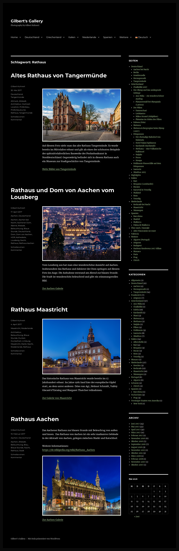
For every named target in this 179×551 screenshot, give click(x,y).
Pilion (136, 327)
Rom (135, 196)
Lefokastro (140, 113)
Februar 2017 (137, 435)
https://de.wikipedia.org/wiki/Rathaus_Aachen (68, 449)
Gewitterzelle (139, 75)
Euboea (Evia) (139, 122)
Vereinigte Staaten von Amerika (145, 401)
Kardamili (137, 312)
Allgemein (135, 280)
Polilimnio (138, 330)
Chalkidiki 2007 (140, 87)
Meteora (137, 125)
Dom (13, 234)
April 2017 (135, 429)
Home (14, 37)
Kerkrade (137, 368)
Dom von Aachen (24, 234)
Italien (71, 37)
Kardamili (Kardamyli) (146, 146)
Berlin (136, 72)
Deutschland (32, 37)
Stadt (21, 450)
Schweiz (135, 383)
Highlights (136, 175)
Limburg (26, 341)
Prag (135, 257)
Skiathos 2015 (139, 172)
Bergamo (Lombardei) (143, 184)
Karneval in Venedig (142, 190)
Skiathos (137, 336)
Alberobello (138, 342)
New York (137, 403)
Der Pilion (137, 107)
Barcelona (137, 216)
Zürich (136, 260)
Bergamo (137, 348)
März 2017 (135, 432)
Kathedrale (21, 237)
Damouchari (141, 110)
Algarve (136, 380)
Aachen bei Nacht (141, 69)
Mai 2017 (135, 427)
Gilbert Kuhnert (18, 86)
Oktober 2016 (137, 441)
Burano (136, 187)
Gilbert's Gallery (27, 21)
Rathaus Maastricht (39, 309)
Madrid (136, 219)
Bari (135, 181)
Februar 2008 (137, 459)
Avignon (137, 242)
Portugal (135, 377)
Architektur (16, 104)
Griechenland (53, 37)
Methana (137, 321)
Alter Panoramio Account (144, 231)
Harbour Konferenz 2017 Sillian (147, 248)
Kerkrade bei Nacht (141, 204)
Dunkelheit (16, 341)
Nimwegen (138, 210)
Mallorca (137, 222)
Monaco (137, 251)
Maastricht (15, 328)
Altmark (14, 101)
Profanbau (24, 107)
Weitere (123, 37)
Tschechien (136, 395)
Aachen (14, 216)
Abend (14, 225)
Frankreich (136, 295)
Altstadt (22, 101)
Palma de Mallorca (141, 225)
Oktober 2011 (137, 453)
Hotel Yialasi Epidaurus (146, 143)
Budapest (137, 245)
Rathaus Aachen (26, 243)
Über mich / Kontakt (140, 228)
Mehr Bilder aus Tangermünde (59, 169)
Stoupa (139, 160)
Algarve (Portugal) (141, 240)
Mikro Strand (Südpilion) (147, 116)
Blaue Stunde (17, 447)
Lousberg (15, 240)
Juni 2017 (135, 424)
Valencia (135, 234)
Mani (135, 315)
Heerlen (137, 365)
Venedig (137, 198)
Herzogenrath (139, 78)
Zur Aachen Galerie (52, 288)
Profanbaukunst (18, 110)
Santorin (137, 169)
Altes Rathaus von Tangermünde (59, 75)
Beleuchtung (17, 228)
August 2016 (136, 447)
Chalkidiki (137, 307)
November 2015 (138, 450)
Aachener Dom (24, 222)
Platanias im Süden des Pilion (149, 119)
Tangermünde (17, 97)
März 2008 (136, 456)
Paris (135, 254)
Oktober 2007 (137, 465)
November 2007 (138, 462)
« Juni (136, 516)
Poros (138, 157)
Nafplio (139, 154)
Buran (136, 351)
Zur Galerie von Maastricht (57, 398)
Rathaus (14, 113)
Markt (24, 344)
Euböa (136, 310)
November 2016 (138, 438)
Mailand (137, 193)
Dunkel (21, 338)
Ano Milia (137, 304)
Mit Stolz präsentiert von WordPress (44, 539)
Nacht (23, 240)
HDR (13, 237)
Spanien (107, 37)
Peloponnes (138, 134)
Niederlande (89, 37)
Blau (26, 445)
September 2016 (138, 444)
